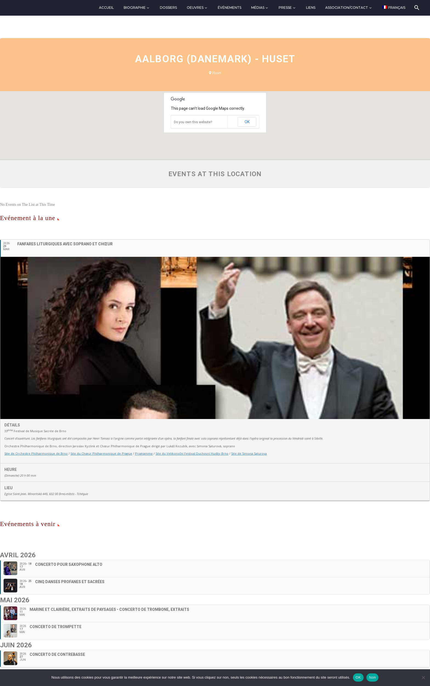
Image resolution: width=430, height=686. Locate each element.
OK (247, 122)
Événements (229, 7)
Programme (144, 453)
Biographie (135, 7)
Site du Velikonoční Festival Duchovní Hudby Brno (191, 453)
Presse (285, 7)
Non (372, 677)
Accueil (106, 7)
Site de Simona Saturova (249, 453)
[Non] (423, 677)
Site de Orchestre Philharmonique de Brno (36, 453)
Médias (257, 7)
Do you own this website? (193, 122)
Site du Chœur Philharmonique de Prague (101, 453)
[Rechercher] (416, 7)
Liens (310, 7)
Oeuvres (195, 7)
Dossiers (168, 7)
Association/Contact (346, 7)
